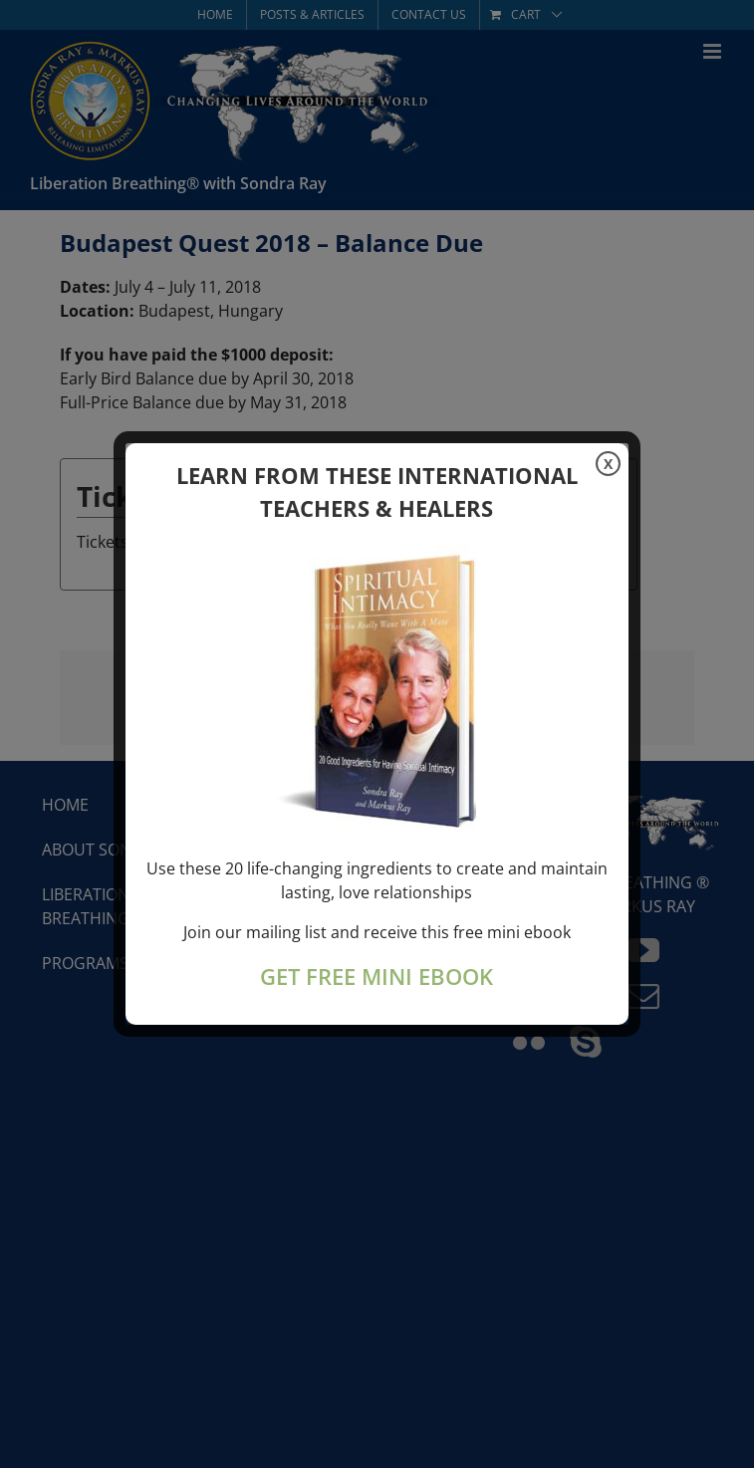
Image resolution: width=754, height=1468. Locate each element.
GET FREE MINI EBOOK (376, 976)
